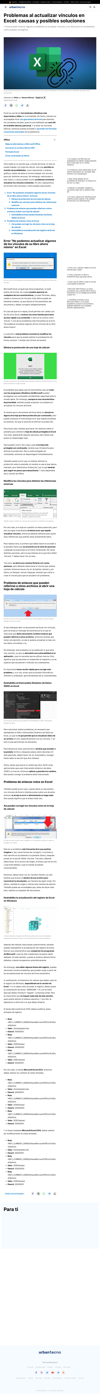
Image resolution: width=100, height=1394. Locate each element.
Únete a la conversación (14, 1194)
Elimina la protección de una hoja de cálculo (31, 199)
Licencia (30, 1378)
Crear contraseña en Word (17, 156)
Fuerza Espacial (57, 2)
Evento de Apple (85, 2)
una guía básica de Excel (31, 119)
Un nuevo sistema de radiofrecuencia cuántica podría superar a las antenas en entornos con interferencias (81, 199)
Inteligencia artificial (25, 2)
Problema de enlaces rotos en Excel (23, 221)
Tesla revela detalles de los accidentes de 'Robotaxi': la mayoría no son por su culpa (81, 181)
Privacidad (36, 2)
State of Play (75, 2)
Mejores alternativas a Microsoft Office (22, 144)
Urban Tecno (17, 7)
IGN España (66, 1367)
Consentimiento (57, 1378)
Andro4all (30, 1367)
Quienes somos (21, 1378)
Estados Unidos (45, 2)
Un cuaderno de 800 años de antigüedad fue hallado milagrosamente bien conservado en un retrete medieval (81, 162)
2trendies (58, 1367)
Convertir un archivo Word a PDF (20, 148)
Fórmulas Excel (12, 152)
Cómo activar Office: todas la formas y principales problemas (81, 283)
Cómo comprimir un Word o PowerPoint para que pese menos (79, 276)
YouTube (66, 2)
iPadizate (50, 1367)
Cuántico (14, 2)
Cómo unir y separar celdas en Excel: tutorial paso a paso (81, 269)
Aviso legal (38, 1378)
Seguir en (39, 98)
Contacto (81, 1378)
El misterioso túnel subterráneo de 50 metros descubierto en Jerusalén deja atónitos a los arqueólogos (81, 172)
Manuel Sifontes (28, 98)
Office (16, 98)
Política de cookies (70, 1378)
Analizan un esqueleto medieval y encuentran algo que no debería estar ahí (81, 190)
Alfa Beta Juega (40, 1367)
